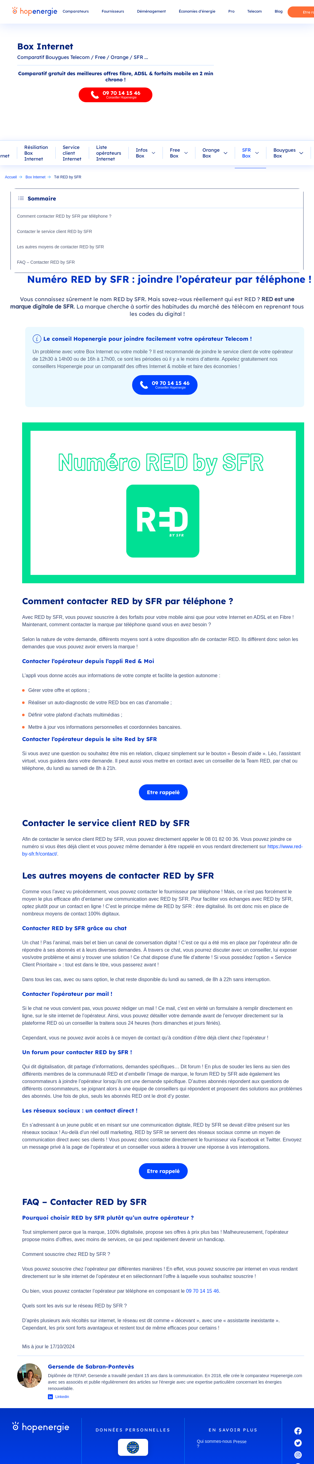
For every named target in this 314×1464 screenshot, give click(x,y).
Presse (240, 1441)
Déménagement (151, 11)
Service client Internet (72, 153)
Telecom (254, 11)
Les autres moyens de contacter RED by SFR (61, 246)
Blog (279, 11)
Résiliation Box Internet (36, 153)
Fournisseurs (113, 11)
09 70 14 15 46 (202, 1291)
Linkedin (62, 1397)
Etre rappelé (163, 792)
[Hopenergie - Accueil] (34, 12)
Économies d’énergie (197, 11)
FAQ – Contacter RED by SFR (46, 262)
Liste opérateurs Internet (108, 153)
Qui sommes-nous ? (214, 1444)
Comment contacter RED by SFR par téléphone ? (65, 216)
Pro (231, 11)
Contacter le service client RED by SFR (55, 231)
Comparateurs (76, 11)
